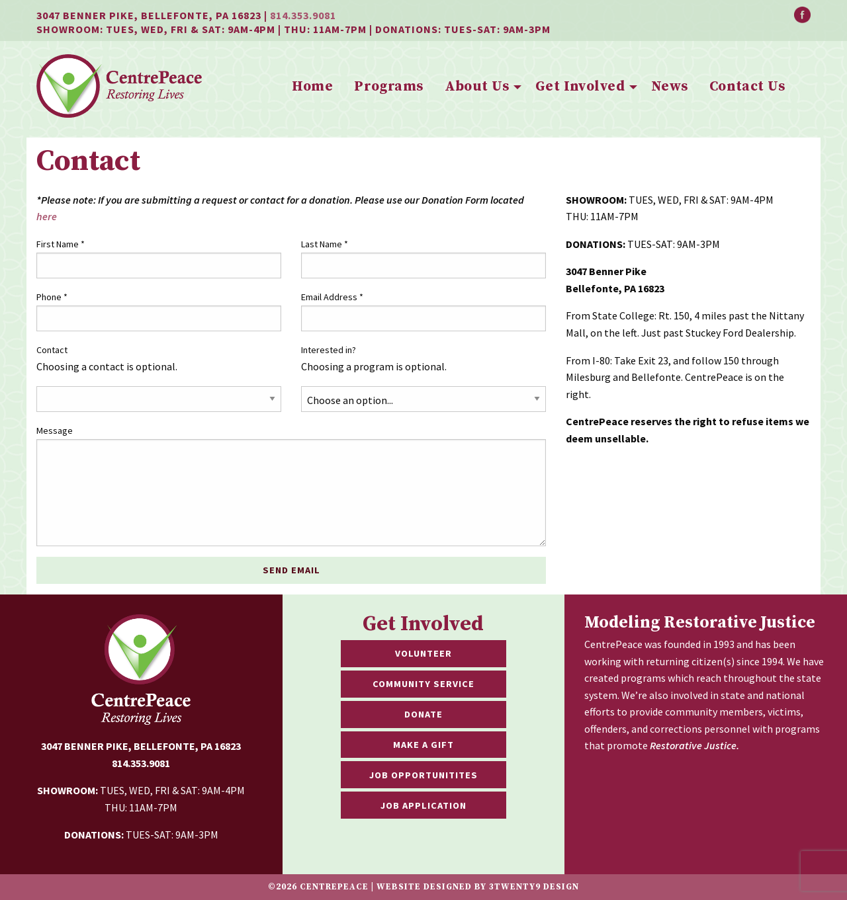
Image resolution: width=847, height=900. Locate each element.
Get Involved (580, 86)
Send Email (291, 570)
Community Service (423, 684)
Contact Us (747, 86)
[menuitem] (312, 87)
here (46, 216)
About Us (477, 86)
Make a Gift (423, 745)
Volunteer (423, 653)
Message (54, 430)
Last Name (324, 244)
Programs (388, 86)
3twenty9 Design (534, 886)
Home (312, 86)
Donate (423, 714)
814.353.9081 (303, 15)
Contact (51, 350)
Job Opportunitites (423, 775)
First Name (60, 244)
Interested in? (328, 350)
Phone (51, 297)
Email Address (332, 297)
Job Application (423, 805)
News (669, 86)
